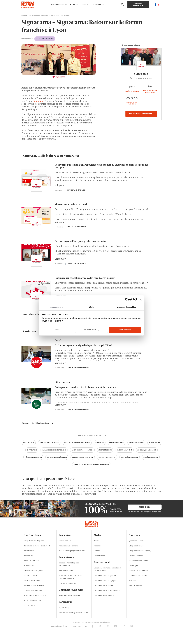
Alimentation (29, 566)
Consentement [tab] (56, 307)
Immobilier (28, 556)
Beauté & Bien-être (31, 561)
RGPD (66, 626)
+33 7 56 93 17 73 (135, 586)
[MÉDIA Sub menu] (77, 4)
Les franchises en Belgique (105, 581)
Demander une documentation (141, 114)
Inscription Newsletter (138, 571)
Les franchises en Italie (103, 586)
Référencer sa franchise (138, 4)
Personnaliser (91, 330)
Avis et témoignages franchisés (72, 551)
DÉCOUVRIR (96, 4)
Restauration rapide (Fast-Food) (37, 546)
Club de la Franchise (67, 583)
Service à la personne (32, 600)
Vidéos (97, 551)
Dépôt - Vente (29, 605)
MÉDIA (72, 4)
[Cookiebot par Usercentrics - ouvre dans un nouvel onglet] (127, 300)
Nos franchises (65, 541)
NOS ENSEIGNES (57, 4)
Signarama (38, 101)
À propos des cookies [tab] (126, 307)
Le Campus (133, 566)
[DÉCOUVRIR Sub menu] (103, 4)
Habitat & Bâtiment (32, 581)
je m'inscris (145, 507)
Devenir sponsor (136, 556)
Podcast (97, 546)
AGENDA (85, 5)
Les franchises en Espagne (105, 576)
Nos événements (66, 571)
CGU (86, 626)
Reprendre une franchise (69, 546)
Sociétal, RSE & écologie (34, 586)
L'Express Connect (136, 546)
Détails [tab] (91, 307)
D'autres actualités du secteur (35, 423)
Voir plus (60, 185)
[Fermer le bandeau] (140, 300)
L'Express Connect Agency (140, 551)
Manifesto (133, 581)
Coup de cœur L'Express (34, 541)
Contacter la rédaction (138, 576)
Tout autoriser (125, 330)
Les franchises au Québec (104, 595)
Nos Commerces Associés (69, 596)
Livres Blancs (99, 556)
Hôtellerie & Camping (33, 590)
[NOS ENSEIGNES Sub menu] (66, 4)
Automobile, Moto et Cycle (35, 595)
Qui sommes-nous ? (137, 541)
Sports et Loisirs (30, 576)
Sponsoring (64, 608)
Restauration (29, 551)
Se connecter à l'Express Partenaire (73, 613)
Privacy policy (76, 626)
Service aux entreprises (45, 38)
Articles (97, 541)
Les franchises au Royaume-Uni (107, 591)
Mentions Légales (56, 626)
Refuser (58, 330)
